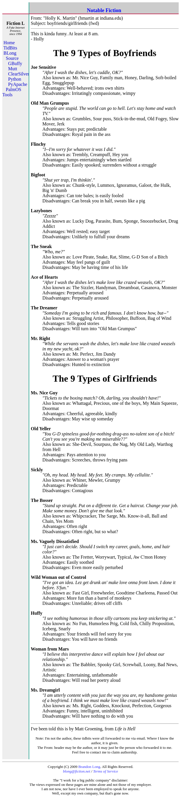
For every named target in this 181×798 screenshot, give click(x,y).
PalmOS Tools (11, 92)
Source (12, 58)
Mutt (12, 68)
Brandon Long (89, 766)
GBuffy (15, 63)
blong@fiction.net (76, 771)
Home (9, 42)
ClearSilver (18, 73)
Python (14, 79)
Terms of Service (105, 771)
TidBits (10, 47)
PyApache (17, 84)
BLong (9, 53)
